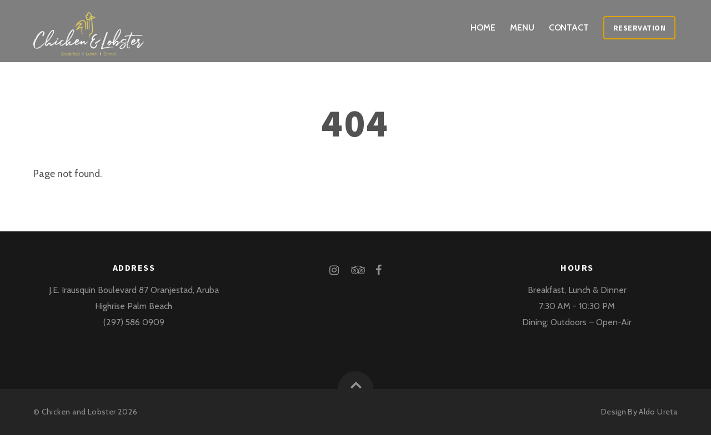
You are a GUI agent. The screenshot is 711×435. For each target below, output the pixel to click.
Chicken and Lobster (79, 412)
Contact (569, 27)
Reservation (639, 28)
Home (482, 27)
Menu (522, 27)
